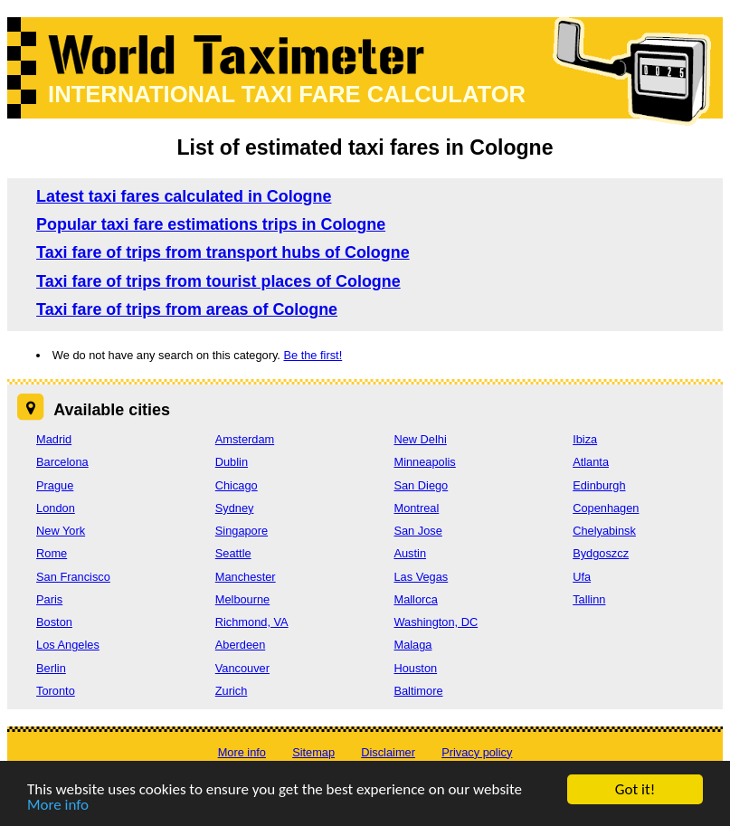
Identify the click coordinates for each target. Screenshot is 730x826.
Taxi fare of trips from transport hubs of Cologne (223, 252)
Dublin (231, 462)
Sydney (234, 508)
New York (60, 530)
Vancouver (242, 668)
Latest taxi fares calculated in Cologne (183, 196)
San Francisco (73, 577)
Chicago (236, 485)
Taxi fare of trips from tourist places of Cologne (218, 281)
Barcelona (62, 462)
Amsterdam (244, 439)
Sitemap (313, 752)
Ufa (582, 577)
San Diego (420, 485)
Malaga (412, 644)
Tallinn (589, 599)
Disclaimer (388, 752)
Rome (51, 553)
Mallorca (415, 599)
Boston (54, 622)
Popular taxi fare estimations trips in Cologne (210, 224)
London (55, 508)
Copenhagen (606, 508)
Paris (49, 599)
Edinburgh (599, 485)
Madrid (53, 439)
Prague (54, 485)
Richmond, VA (252, 622)
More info (58, 806)
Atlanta (591, 462)
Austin (409, 553)
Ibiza (585, 439)
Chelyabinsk (604, 530)
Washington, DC (435, 622)
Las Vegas (420, 577)
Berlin (51, 668)
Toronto (55, 691)
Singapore (241, 530)
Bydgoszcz (601, 553)
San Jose (417, 530)
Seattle (233, 553)
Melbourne (242, 599)
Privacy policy (476, 752)
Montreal (416, 508)
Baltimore (417, 691)
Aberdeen (240, 644)
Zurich (231, 691)
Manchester (245, 577)
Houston (415, 668)
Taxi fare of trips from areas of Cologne (186, 309)
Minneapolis (424, 462)
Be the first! (312, 355)
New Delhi (419, 439)
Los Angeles (68, 644)
